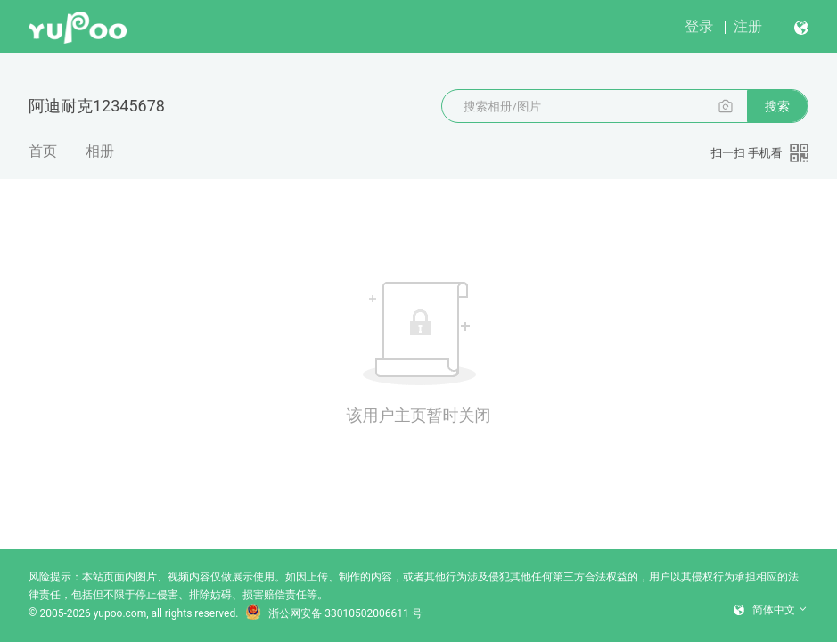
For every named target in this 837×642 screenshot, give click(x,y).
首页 (43, 151)
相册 (100, 151)
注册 (748, 26)
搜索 (777, 106)
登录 (699, 26)
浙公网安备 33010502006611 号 (333, 613)
